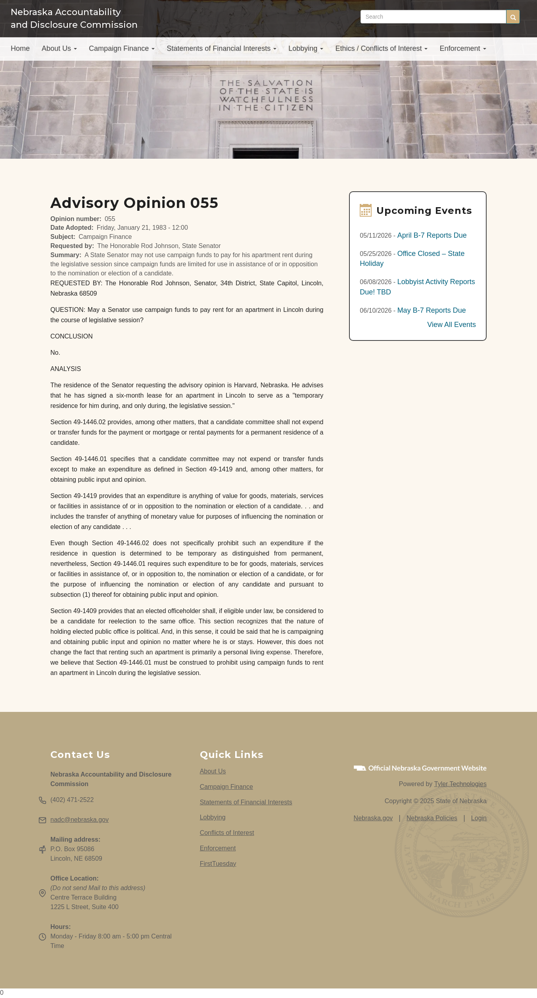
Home (20, 50)
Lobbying (305, 50)
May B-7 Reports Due (431, 310)
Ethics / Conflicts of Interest (381, 50)
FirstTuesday (218, 863)
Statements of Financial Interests (221, 50)
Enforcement (462, 50)
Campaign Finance (122, 50)
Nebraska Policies (432, 818)
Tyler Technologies (460, 784)
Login (479, 818)
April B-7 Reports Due (432, 235)
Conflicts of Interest (227, 832)
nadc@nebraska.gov (79, 819)
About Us (59, 50)
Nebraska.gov (373, 818)
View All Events (451, 325)
